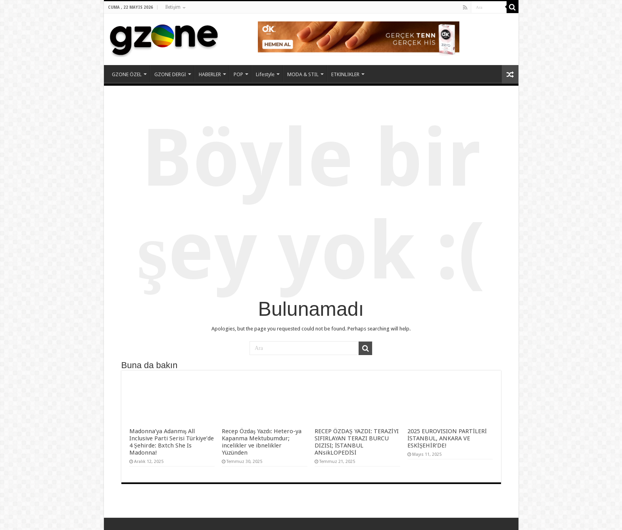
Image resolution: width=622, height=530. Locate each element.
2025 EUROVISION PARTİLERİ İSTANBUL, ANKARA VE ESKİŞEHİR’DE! (447, 438)
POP (238, 74)
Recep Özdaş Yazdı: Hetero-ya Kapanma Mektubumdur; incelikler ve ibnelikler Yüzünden (261, 442)
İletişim (173, 7)
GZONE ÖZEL (127, 74)
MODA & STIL (303, 74)
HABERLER (210, 74)
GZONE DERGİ (170, 74)
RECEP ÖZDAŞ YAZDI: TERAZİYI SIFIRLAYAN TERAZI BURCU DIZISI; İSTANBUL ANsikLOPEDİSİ (357, 442)
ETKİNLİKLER (345, 74)
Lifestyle (265, 74)
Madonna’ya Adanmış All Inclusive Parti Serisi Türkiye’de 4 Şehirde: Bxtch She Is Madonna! (171, 442)
